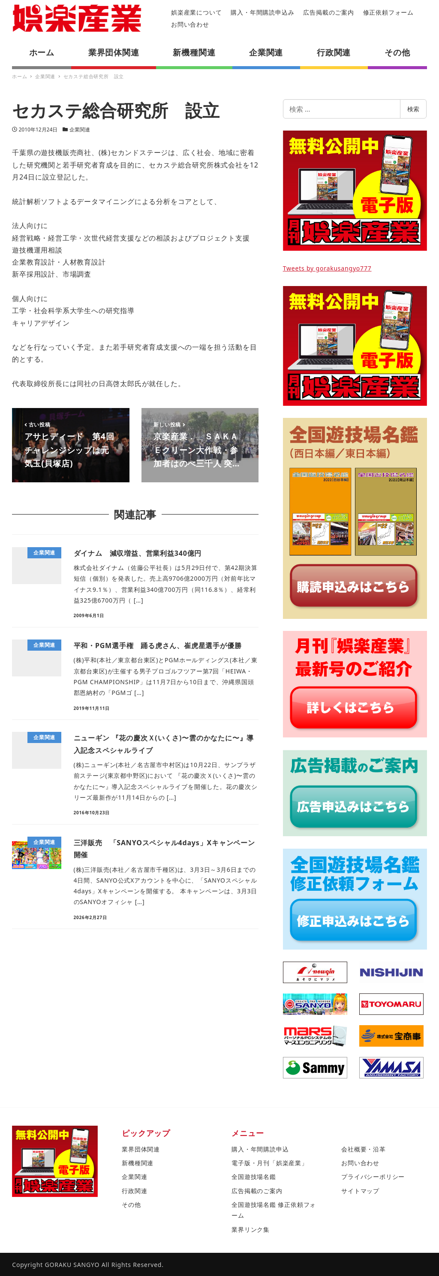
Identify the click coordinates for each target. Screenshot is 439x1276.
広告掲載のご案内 (328, 12)
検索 (413, 109)
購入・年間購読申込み (262, 12)
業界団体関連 (141, 1149)
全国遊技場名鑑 (254, 1176)
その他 (131, 1204)
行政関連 (134, 1191)
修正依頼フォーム (388, 12)
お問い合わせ (190, 24)
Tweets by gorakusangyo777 (327, 268)
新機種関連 (137, 1163)
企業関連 (79, 129)
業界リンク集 (251, 1229)
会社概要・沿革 (363, 1149)
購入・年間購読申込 (260, 1149)
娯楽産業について (196, 12)
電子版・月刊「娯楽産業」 (270, 1163)
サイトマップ (360, 1191)
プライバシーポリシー (373, 1176)
